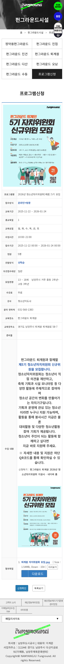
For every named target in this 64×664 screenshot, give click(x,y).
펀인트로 (58, 6)
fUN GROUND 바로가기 (58, 30)
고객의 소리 (11, 602)
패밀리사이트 (12, 618)
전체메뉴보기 (5, 5)
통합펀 (58, 16)
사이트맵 (24, 609)
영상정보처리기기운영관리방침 (53, 602)
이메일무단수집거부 (8, 609)
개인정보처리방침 (32, 602)
